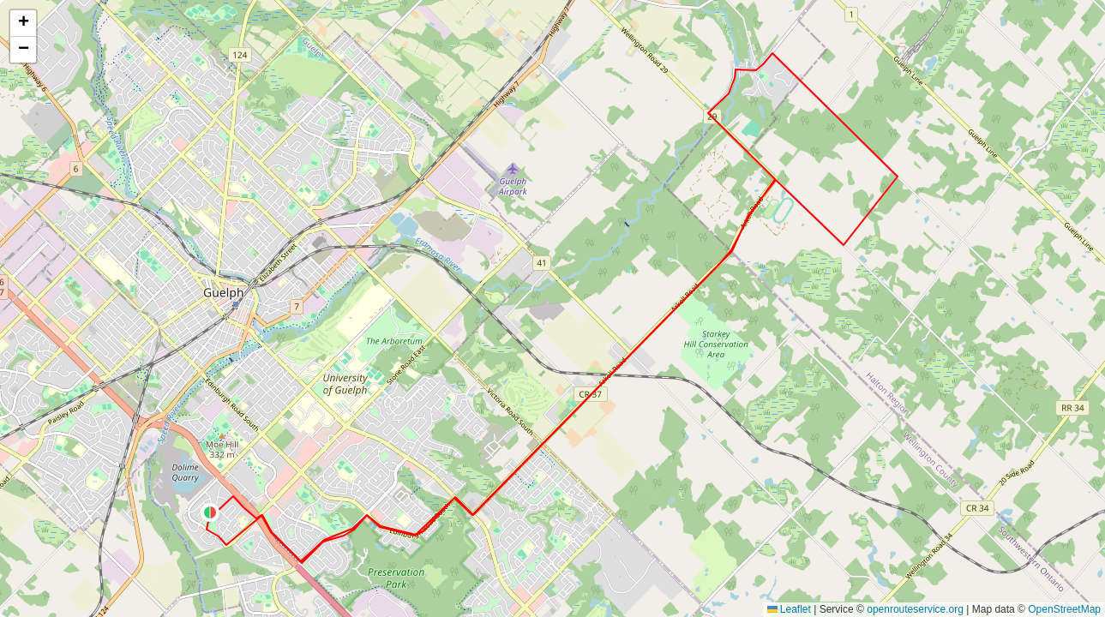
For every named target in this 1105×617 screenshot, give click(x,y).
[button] (210, 512)
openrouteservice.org (915, 609)
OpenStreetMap (1064, 609)
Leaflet (789, 609)
